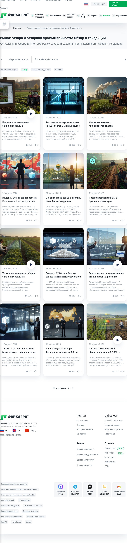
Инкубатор (110, 461)
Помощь (80, 425)
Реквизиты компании (33, 506)
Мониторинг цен (9, 69)
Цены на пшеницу (85, 449)
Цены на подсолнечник (87, 454)
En (16, 430)
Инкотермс (114, 448)
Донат (28, 522)
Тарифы (58, 69)
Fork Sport (16, 522)
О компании (82, 420)
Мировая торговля (114, 429)
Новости (17, 28)
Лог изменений (7, 500)
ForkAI (4, 522)
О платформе (24, 500)
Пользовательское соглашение (14, 484)
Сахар (24, 69)
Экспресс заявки (84, 429)
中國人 (30, 430)
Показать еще (61, 388)
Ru (3, 430)
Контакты (81, 433)
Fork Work (110, 457)
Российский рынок (46, 59)
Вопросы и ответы (30, 511)
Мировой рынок (18, 59)
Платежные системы (35, 516)
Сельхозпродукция (41, 69)
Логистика (110, 433)
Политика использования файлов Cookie (18, 495)
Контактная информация (11, 516)
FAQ (107, 466)
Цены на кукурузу (85, 459)
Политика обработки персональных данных (19, 489)
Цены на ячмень (84, 465)
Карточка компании (9, 511)
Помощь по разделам (10, 506)
